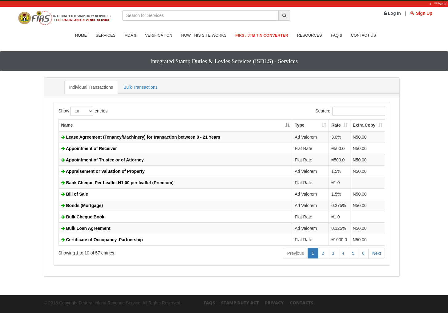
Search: (350, 111)
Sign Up (421, 13)
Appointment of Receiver (89, 148)
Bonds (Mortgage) (82, 205)
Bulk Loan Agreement (86, 228)
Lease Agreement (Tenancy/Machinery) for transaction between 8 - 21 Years (140, 137)
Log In (392, 13)
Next (376, 253)
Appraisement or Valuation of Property (103, 171)
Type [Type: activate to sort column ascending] (300, 125)
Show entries (83, 111)
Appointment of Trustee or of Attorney (102, 159)
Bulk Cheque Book (82, 216)
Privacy (274, 303)
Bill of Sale (74, 194)
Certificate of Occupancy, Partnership (102, 239)
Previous (295, 253)
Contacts (301, 303)
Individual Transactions (91, 87)
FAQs (209, 303)
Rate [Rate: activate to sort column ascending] (336, 125)
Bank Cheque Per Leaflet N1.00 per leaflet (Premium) (117, 182)
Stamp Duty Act (240, 303)
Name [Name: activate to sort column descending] (67, 125)
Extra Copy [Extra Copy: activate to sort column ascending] (364, 125)
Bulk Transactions (140, 87)
